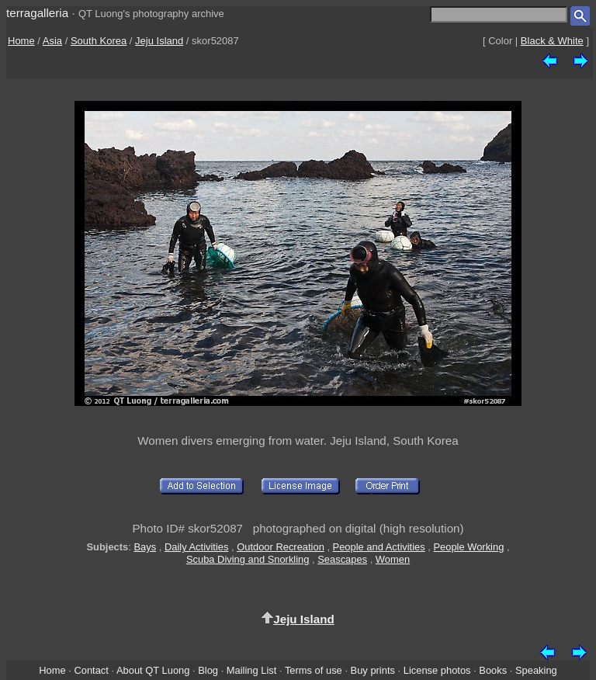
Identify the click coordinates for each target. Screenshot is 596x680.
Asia (52, 41)
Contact (91, 670)
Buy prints (373, 670)
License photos (437, 670)
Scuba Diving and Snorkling (248, 559)
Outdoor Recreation (280, 547)
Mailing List (252, 670)
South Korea (98, 41)
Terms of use (313, 670)
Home (21, 41)
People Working (468, 547)
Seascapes (342, 559)
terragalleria (37, 12)
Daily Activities (196, 547)
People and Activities (379, 547)
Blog (208, 670)
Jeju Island (159, 41)
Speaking (536, 670)
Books (493, 670)
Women (393, 559)
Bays (144, 547)
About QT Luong (152, 670)
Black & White (552, 41)
